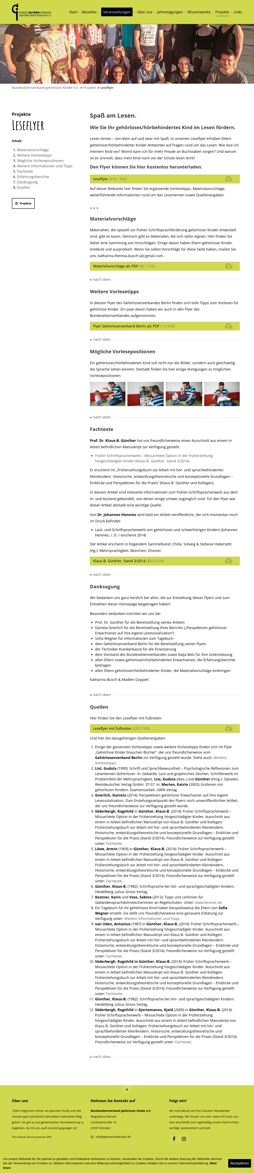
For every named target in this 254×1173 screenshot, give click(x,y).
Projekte (23, 203)
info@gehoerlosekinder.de (113, 1137)
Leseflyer (109, 178)
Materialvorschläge (33, 149)
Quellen (23, 187)
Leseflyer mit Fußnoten (121, 728)
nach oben (102, 279)
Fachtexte (25, 171)
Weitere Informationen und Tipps (45, 166)
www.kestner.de (208, 902)
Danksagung (27, 182)
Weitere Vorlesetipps (34, 155)
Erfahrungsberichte (33, 176)
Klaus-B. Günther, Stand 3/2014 (128, 560)
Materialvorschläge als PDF (124, 266)
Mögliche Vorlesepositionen (40, 160)
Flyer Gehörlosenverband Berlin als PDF (134, 326)
